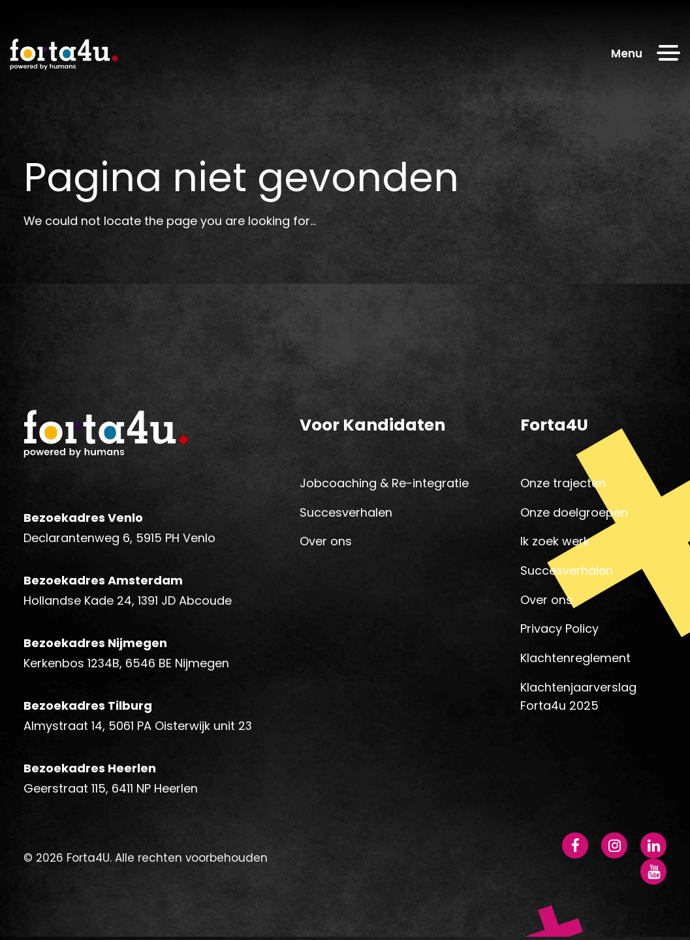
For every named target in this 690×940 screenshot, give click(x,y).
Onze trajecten (563, 485)
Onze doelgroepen (574, 514)
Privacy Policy (559, 630)
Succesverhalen (346, 514)
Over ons (326, 543)
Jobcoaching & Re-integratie (384, 485)
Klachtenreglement (575, 660)
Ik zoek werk (554, 543)
